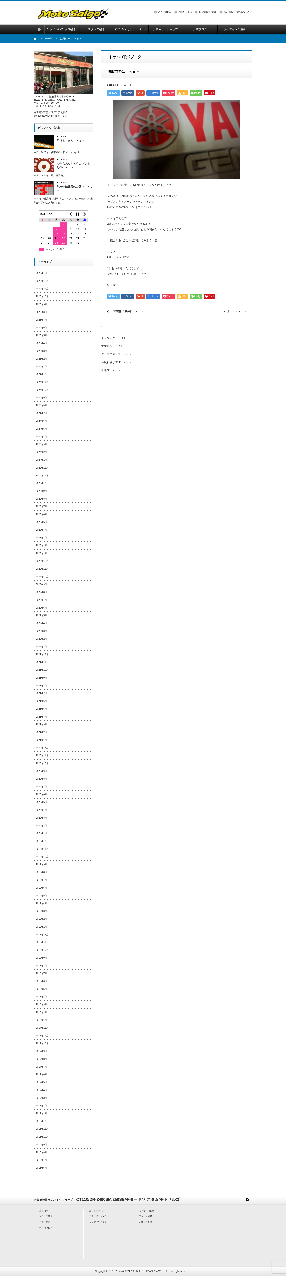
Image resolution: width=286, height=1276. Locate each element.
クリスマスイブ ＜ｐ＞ (116, 354)
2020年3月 (41, 817)
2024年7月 (41, 413)
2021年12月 (42, 654)
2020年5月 (41, 802)
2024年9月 (41, 397)
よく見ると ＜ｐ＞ (113, 337)
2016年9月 (41, 1144)
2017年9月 (41, 1051)
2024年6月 (41, 421)
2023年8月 (41, 498)
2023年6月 (41, 514)
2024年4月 (41, 436)
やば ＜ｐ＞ (232, 311)
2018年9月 (41, 957)
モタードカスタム (98, 1216)
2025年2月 (41, 358)
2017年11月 (42, 1035)
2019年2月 (41, 918)
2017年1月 (41, 1113)
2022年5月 (41, 615)
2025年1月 (41, 366)
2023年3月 (41, 537)
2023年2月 (41, 545)
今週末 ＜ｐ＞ (111, 370)
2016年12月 (42, 1121)
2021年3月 (41, 724)
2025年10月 (42, 296)
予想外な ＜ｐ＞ (112, 345)
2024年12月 (42, 374)
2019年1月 (41, 926)
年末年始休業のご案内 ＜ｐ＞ (75, 188)
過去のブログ (45, 1228)
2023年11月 (42, 475)
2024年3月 (41, 444)
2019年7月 (41, 880)
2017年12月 (42, 1027)
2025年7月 (41, 319)
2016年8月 (41, 1152)
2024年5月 (41, 428)
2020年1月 (41, 833)
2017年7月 (41, 1066)
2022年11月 (42, 568)
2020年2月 (41, 825)
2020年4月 (41, 810)
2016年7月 (41, 1160)
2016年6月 (41, 1167)
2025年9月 (41, 304)
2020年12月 (42, 747)
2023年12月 (42, 467)
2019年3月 (41, 911)
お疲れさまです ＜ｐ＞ (116, 362)
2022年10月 (42, 576)
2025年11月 (42, 288)
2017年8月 (41, 1059)
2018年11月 (42, 942)
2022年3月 (41, 631)
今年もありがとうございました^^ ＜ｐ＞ (75, 165)
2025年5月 (41, 335)
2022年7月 (41, 600)
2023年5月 (41, 522)
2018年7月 (41, 973)
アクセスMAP (165, 12)
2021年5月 (41, 708)
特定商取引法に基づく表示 (238, 12)
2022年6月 (41, 607)
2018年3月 (41, 1004)
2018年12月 (42, 934)
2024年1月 (41, 459)
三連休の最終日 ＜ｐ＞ (128, 311)
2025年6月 (41, 327)
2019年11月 (42, 849)
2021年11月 (42, 662)
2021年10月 (42, 669)
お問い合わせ (185, 12)
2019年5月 (41, 895)
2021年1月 (41, 740)
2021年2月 (41, 732)
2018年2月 (41, 1012)
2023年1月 (41, 553)
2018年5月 (41, 989)
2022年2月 (41, 639)
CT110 (111, 284)
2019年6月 (41, 887)
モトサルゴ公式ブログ (150, 1210)
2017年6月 (41, 1074)
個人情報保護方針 (208, 12)
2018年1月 (41, 1020)
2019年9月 (41, 864)
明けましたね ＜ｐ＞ (70, 140)
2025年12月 (42, 281)
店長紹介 (43, 1210)
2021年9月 (41, 677)
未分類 (48, 38)
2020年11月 (42, 755)
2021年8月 (41, 685)
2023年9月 (41, 491)
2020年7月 (41, 786)
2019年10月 (42, 856)
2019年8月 (41, 872)
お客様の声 (44, 1222)
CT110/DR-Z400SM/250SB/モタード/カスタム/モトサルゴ (140, 1271)
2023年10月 (42, 483)
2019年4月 (41, 903)
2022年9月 (41, 584)
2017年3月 (41, 1098)
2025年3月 (41, 351)
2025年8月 (41, 312)
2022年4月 (41, 623)
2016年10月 (42, 1136)
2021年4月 (41, 716)
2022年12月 (42, 561)
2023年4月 (41, 530)
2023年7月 (41, 506)
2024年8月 (41, 405)
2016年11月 (42, 1128)
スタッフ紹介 (45, 1216)
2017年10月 (42, 1043)
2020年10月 (42, 763)
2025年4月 (41, 343)
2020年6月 (41, 794)
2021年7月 (41, 693)
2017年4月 (41, 1090)
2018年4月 (41, 996)
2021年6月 (41, 701)
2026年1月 (41, 273)
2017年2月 (41, 1105)
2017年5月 (41, 1082)
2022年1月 (41, 646)
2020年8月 (41, 778)
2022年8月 (41, 592)
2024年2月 (41, 452)
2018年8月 (41, 965)
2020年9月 (41, 771)
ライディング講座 (98, 1222)
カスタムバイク (96, 1210)
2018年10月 (42, 950)
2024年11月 (42, 382)
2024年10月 (42, 390)
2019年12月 (42, 841)
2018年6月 (41, 981)
